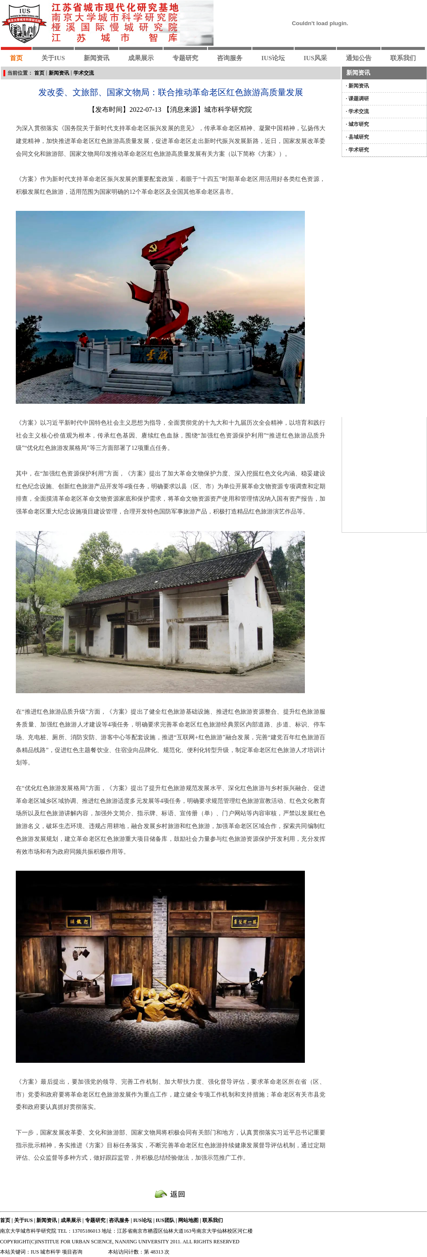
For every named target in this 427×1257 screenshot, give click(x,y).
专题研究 (95, 1220)
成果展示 (71, 1220)
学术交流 (83, 73)
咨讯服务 (119, 1220)
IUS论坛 (142, 1220)
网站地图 (188, 1220)
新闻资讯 (59, 73)
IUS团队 (165, 1220)
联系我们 (212, 1220)
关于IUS (23, 1220)
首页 (39, 73)
